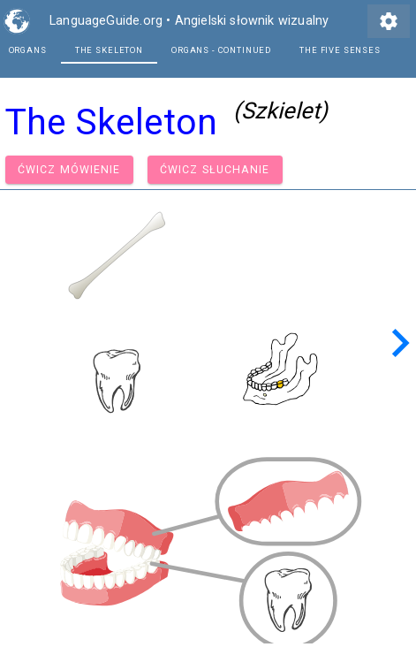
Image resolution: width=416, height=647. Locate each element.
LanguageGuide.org (106, 20)
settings (388, 21)
